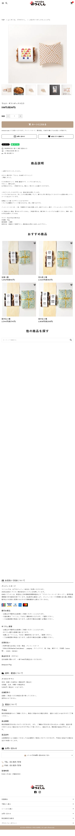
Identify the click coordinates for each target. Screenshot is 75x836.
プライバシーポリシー (9, 823)
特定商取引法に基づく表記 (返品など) (14, 148)
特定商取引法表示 (8, 818)
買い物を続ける (8, 153)
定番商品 (5, 799)
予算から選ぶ (6, 804)
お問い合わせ (19, 136)
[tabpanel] (37, 54)
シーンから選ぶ (7, 809)
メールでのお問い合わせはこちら (36, 755)
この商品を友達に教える (10, 151)
